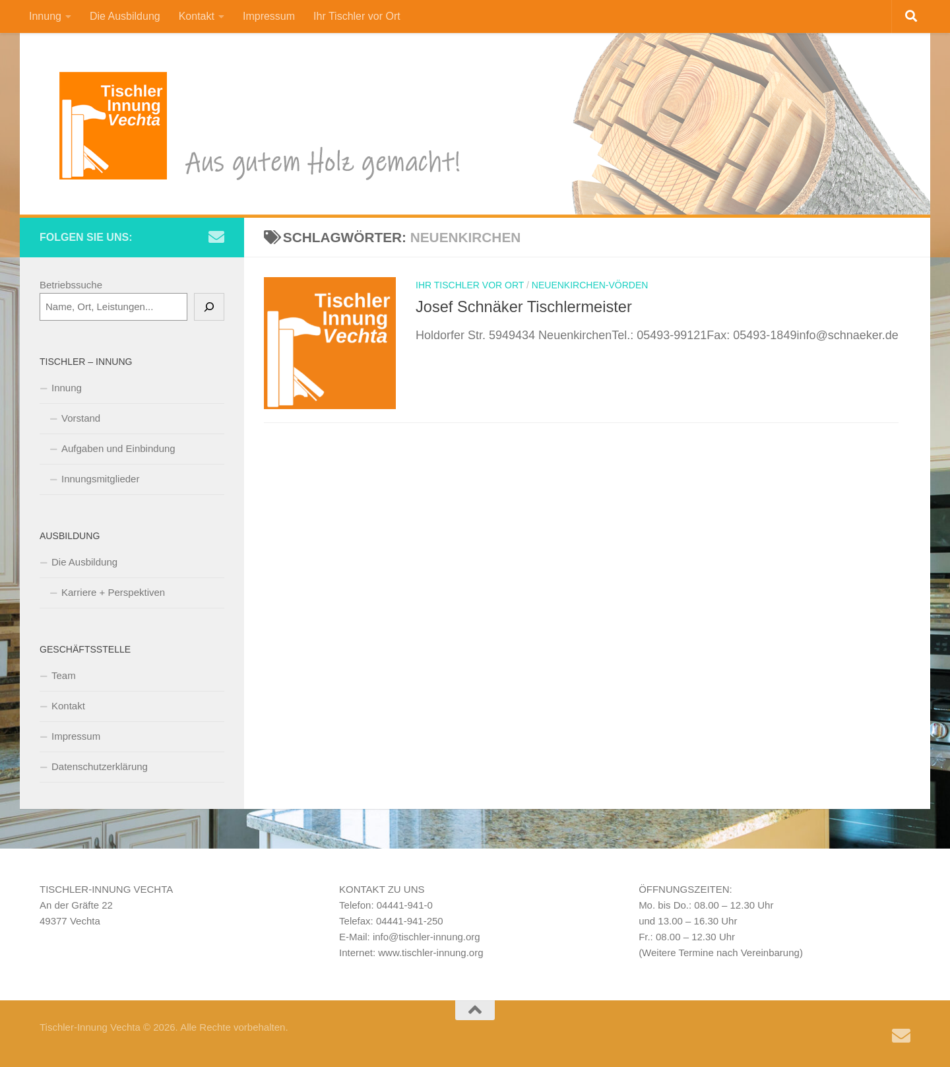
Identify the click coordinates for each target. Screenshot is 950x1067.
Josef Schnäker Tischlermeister (524, 306)
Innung (45, 16)
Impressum (269, 16)
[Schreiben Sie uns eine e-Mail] (216, 237)
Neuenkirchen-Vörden (590, 285)
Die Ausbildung (125, 16)
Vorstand (80, 418)
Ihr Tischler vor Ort (356, 16)
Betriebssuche (71, 284)
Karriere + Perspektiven (113, 592)
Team (63, 675)
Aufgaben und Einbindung (118, 448)
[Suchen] (209, 307)
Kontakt (196, 16)
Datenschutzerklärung (99, 766)
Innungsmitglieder (100, 478)
